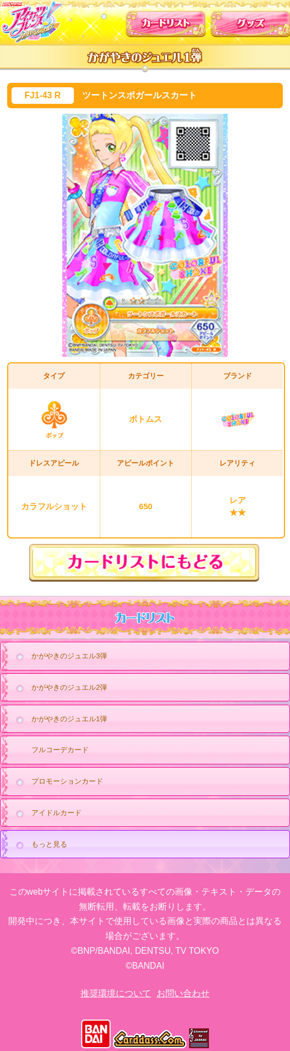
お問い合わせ (183, 993)
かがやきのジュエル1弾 (58, 719)
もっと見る (38, 845)
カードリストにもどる (145, 563)
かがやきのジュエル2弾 (58, 688)
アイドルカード (46, 813)
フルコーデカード (60, 750)
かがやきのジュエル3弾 (58, 656)
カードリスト (166, 21)
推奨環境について (115, 993)
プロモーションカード (56, 782)
